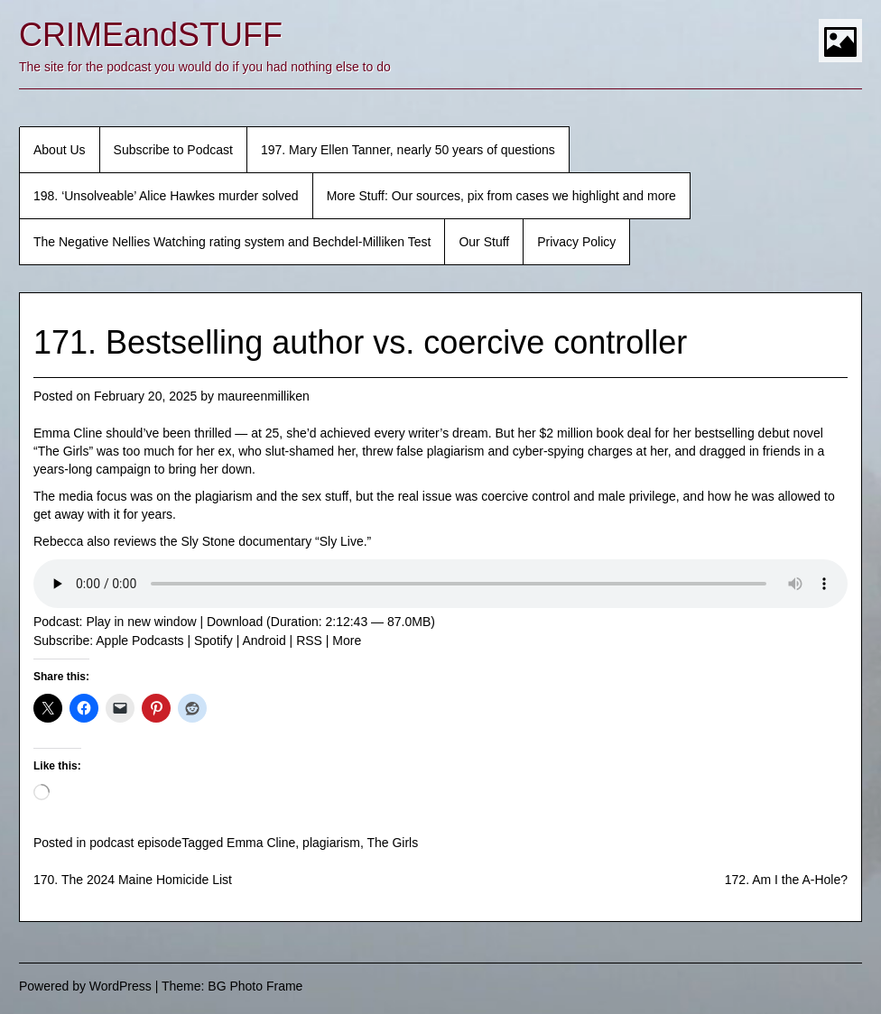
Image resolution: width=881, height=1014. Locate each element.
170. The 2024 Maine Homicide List (132, 879)
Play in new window (141, 621)
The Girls (392, 842)
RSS (309, 640)
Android (263, 640)
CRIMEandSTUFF (151, 34)
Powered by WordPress (85, 986)
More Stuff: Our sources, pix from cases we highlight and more (501, 196)
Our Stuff (484, 242)
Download (235, 621)
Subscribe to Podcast (173, 150)
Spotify (213, 640)
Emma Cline (261, 842)
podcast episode (135, 842)
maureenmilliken (264, 396)
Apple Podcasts (139, 640)
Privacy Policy (576, 242)
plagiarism (331, 842)
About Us (59, 150)
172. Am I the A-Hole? (786, 879)
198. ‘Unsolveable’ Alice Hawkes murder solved (166, 196)
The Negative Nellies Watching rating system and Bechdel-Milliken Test (232, 242)
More (346, 640)
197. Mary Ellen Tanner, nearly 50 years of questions (408, 150)
